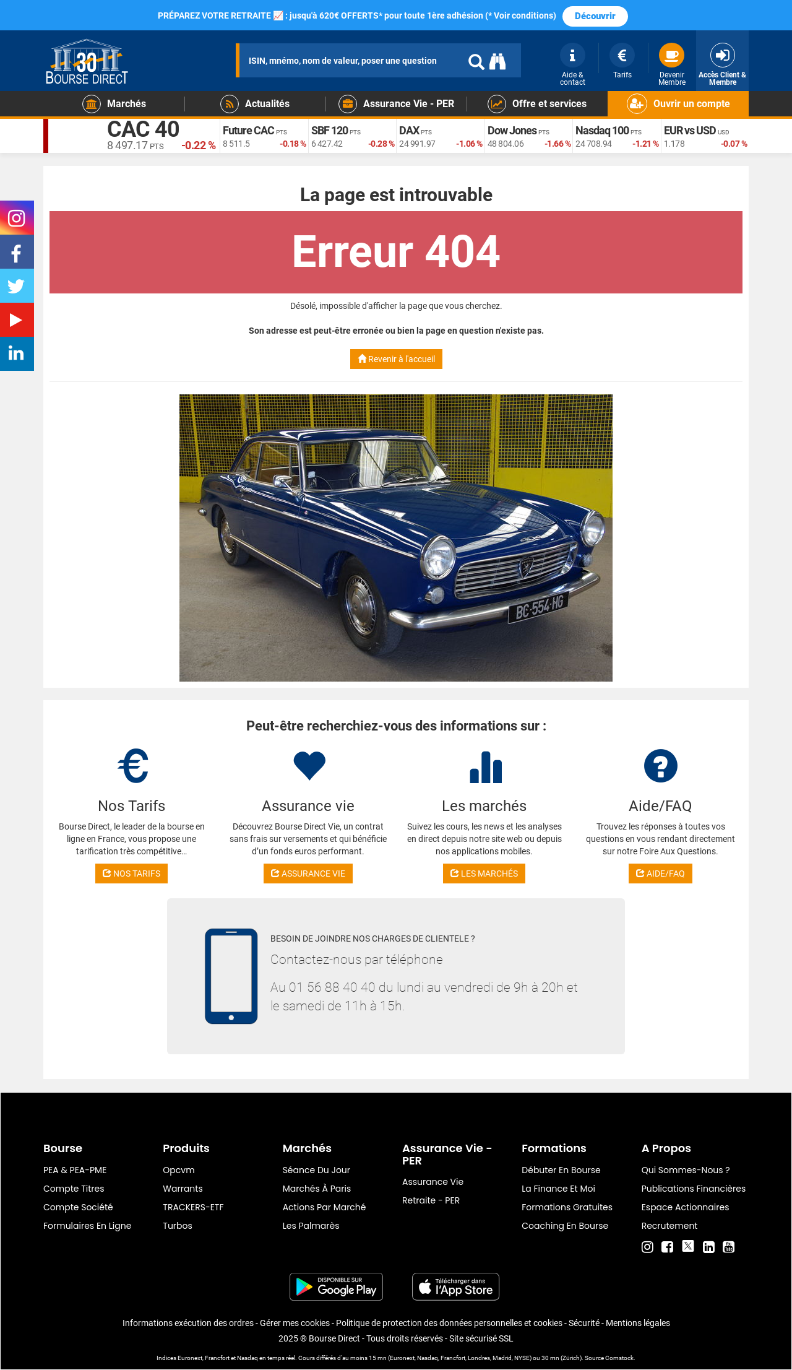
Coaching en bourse (565, 1226)
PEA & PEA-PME (74, 1170)
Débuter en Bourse (561, 1170)
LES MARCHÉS (484, 873)
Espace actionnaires (686, 1207)
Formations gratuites (567, 1207)
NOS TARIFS (131, 873)
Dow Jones (512, 130)
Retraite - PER (431, 1200)
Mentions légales (638, 1323)
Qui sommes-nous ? (686, 1170)
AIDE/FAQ (660, 873)
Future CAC (248, 130)
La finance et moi (558, 1188)
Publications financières (694, 1188)
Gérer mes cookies (295, 1323)
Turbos (177, 1226)
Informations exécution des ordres (188, 1323)
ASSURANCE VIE (308, 873)
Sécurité (584, 1323)
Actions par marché (324, 1207)
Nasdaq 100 (602, 130)
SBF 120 (329, 130)
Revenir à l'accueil (396, 359)
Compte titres (74, 1188)
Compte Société (78, 1207)
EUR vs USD (690, 130)
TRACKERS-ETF (193, 1207)
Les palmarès (311, 1226)
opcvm (178, 1170)
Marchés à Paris (317, 1188)
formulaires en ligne (87, 1226)
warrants (182, 1188)
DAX (409, 130)
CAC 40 (143, 130)
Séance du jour (316, 1170)
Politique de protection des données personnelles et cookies (449, 1323)
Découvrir (595, 16)
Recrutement (670, 1226)
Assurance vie (432, 1182)
